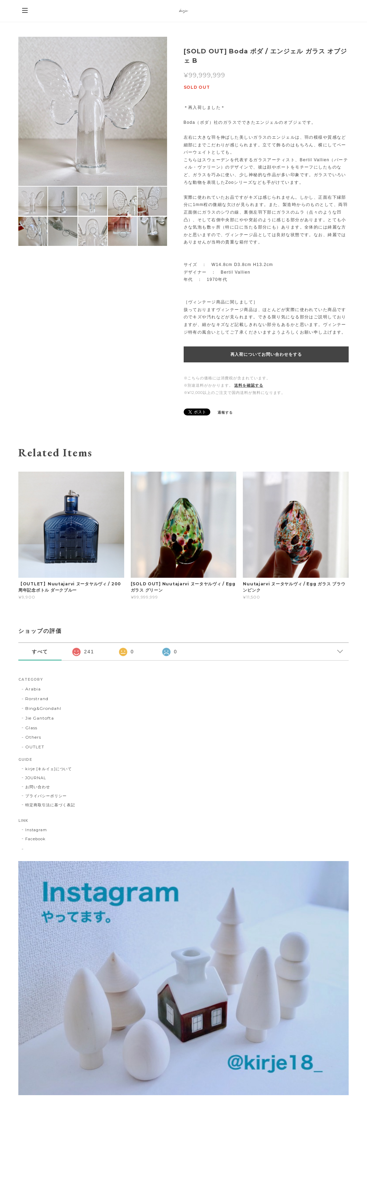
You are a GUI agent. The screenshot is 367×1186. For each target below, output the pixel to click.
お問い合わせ (37, 786)
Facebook (35, 838)
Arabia (33, 688)
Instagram (36, 829)
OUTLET (34, 746)
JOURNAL (35, 777)
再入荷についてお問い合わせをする (266, 354)
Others (33, 737)
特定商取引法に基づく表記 (50, 804)
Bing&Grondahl (43, 708)
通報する (225, 412)
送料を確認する (248, 385)
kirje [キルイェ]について (48, 768)
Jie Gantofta (39, 718)
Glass (31, 727)
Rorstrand (36, 698)
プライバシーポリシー (46, 795)
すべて (40, 651)
